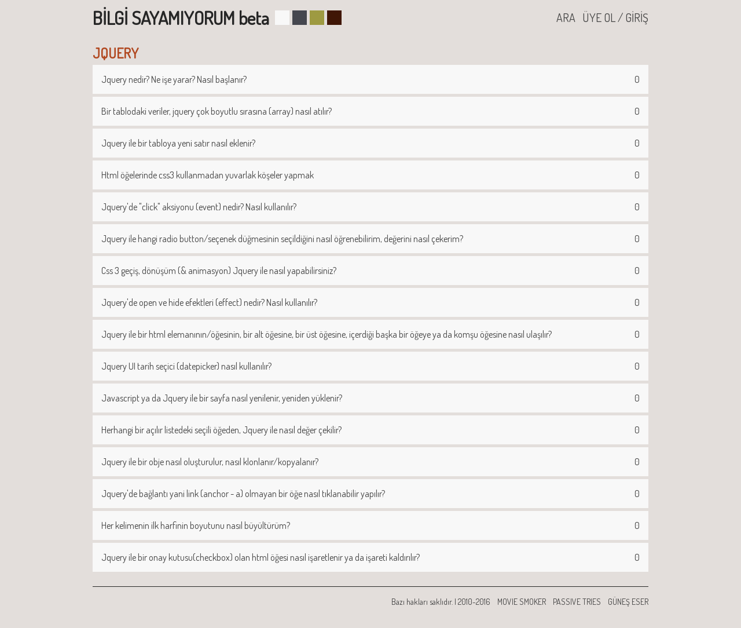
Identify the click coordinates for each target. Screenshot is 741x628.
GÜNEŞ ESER (628, 602)
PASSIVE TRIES (577, 602)
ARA (565, 17)
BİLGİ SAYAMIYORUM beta (181, 18)
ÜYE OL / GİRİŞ (615, 17)
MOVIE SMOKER (521, 602)
